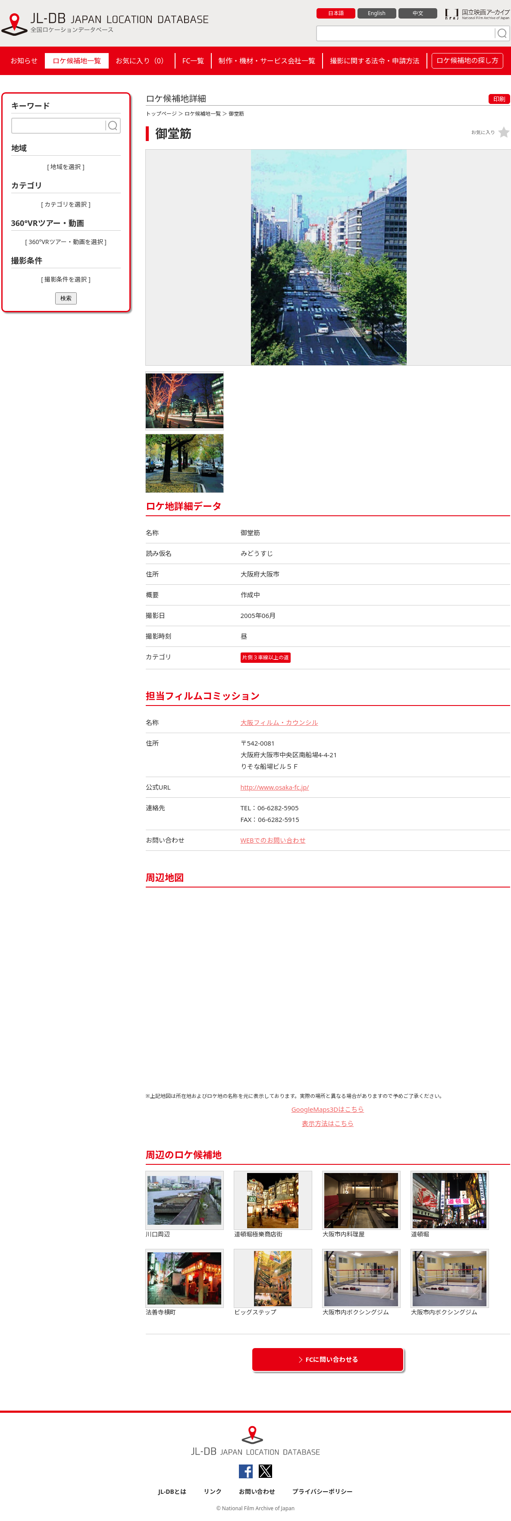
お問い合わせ (257, 1491)
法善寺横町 (184, 1282)
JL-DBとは (172, 1491)
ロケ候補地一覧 (77, 61)
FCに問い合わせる (332, 1359)
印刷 (499, 99)
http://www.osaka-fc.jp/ (276, 787)
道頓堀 (450, 1204)
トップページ (161, 113)
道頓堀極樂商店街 (273, 1204)
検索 (66, 298)
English (376, 13)
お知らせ (24, 61)
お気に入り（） (142, 61)
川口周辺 (184, 1204)
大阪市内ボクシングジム (361, 1282)
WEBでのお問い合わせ (273, 840)
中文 (417, 13)
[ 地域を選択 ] (66, 167)
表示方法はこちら (328, 1123)
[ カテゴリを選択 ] (66, 204)
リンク (213, 1491)
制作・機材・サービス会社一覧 (267, 61)
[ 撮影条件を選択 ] (66, 279)
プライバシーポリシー (322, 1491)
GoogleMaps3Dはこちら (328, 1109)
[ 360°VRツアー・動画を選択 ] (66, 242)
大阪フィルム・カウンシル (279, 722)
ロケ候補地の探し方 (467, 60)
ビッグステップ (273, 1282)
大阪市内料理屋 (361, 1204)
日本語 (335, 13)
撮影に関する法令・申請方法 (375, 61)
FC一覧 (193, 61)
